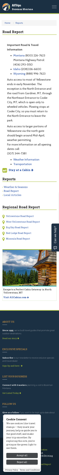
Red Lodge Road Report (18, 233)
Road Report (11, 191)
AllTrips (16, 5)
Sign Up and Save (12, 365)
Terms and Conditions (30, 470)
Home (7, 23)
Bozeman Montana (22, 9)
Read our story (10, 338)
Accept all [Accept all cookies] (22, 455)
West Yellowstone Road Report (23, 221)
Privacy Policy (11, 470)
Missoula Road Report (18, 238)
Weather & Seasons (16, 187)
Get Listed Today (11, 393)
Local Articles (12, 195)
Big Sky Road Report (17, 227)
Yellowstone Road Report (20, 216)
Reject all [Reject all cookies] (22, 462)
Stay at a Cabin (21, 170)
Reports (19, 23)
